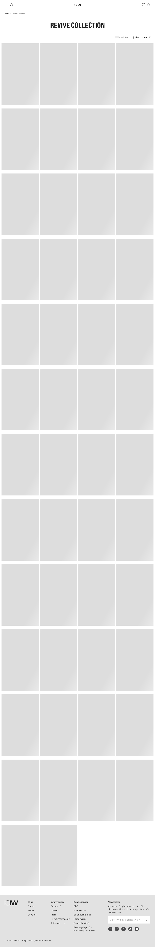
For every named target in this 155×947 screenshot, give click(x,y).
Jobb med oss (58, 923)
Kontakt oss (79, 910)
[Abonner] (146, 920)
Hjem (7, 14)
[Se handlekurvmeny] (148, 4)
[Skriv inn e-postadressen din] (125, 920)
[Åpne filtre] (135, 37)
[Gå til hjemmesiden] (77, 5)
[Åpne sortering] (147, 37)
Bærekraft (56, 906)
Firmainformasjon (60, 919)
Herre (31, 910)
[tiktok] (130, 929)
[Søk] (11, 4)
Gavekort (32, 914)
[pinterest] (124, 929)
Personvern (79, 919)
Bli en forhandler (82, 914)
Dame (31, 906)
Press (53, 914)
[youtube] (137, 929)
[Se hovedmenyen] (6, 4)
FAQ (75, 906)
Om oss (55, 910)
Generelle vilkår (81, 923)
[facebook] (110, 929)
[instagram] (117, 929)
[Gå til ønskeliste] (143, 4)
